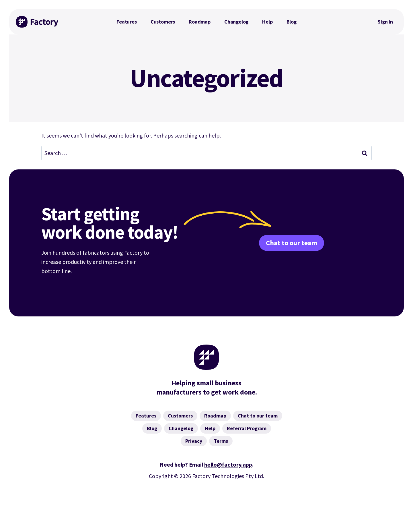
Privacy (193, 441)
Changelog (236, 21)
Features (126, 21)
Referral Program (246, 428)
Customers (163, 21)
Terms (221, 441)
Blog (292, 21)
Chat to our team (291, 242)
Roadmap (200, 21)
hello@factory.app (228, 464)
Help (267, 21)
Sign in (385, 21)
